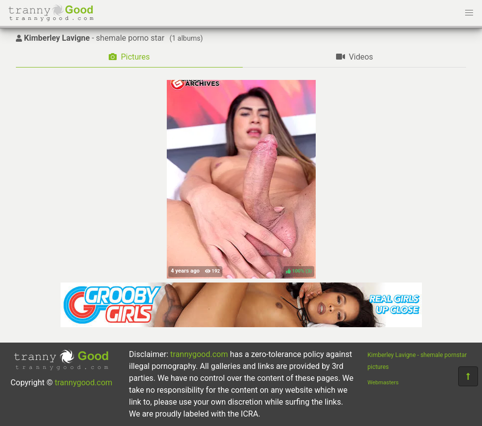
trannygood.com (83, 382)
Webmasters (383, 382)
